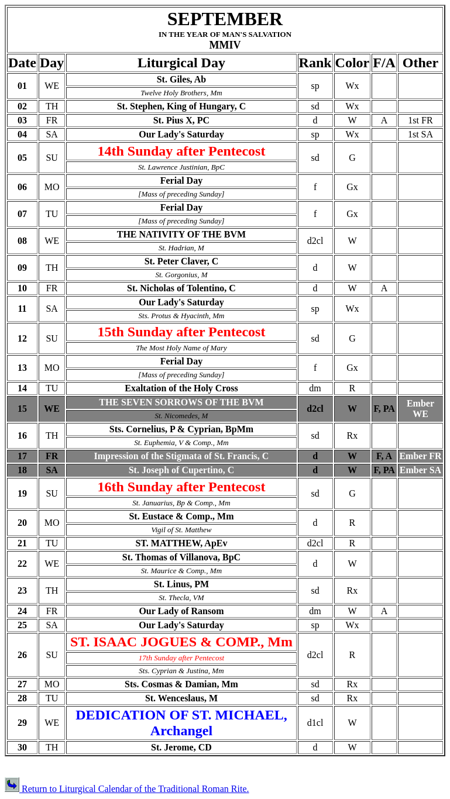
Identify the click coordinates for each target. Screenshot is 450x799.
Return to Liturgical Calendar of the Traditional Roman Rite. (127, 789)
